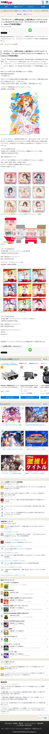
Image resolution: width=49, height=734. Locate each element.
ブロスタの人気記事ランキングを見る (10, 552)
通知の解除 (40, 723)
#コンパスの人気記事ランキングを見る (10, 531)
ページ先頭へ (44, 718)
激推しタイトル (28, 14)
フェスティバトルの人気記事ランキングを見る (12, 567)
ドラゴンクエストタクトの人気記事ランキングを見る (13, 560)
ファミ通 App (6, 2)
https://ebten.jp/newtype (7, 73)
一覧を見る (45, 359)
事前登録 (19, 14)
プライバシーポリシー (30, 723)
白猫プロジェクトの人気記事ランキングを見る (12, 546)
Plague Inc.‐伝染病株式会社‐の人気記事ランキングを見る (13, 575)
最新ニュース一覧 (27, 10)
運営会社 (21, 723)
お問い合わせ (8, 723)
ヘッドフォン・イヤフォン (9, 363)
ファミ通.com (20, 725)
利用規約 (15, 723)
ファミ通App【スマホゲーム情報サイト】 (11, 10)
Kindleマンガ (22, 363)
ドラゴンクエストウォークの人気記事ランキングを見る (14, 539)
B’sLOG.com (28, 725)
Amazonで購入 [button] (10, 397)
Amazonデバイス (33, 363)
